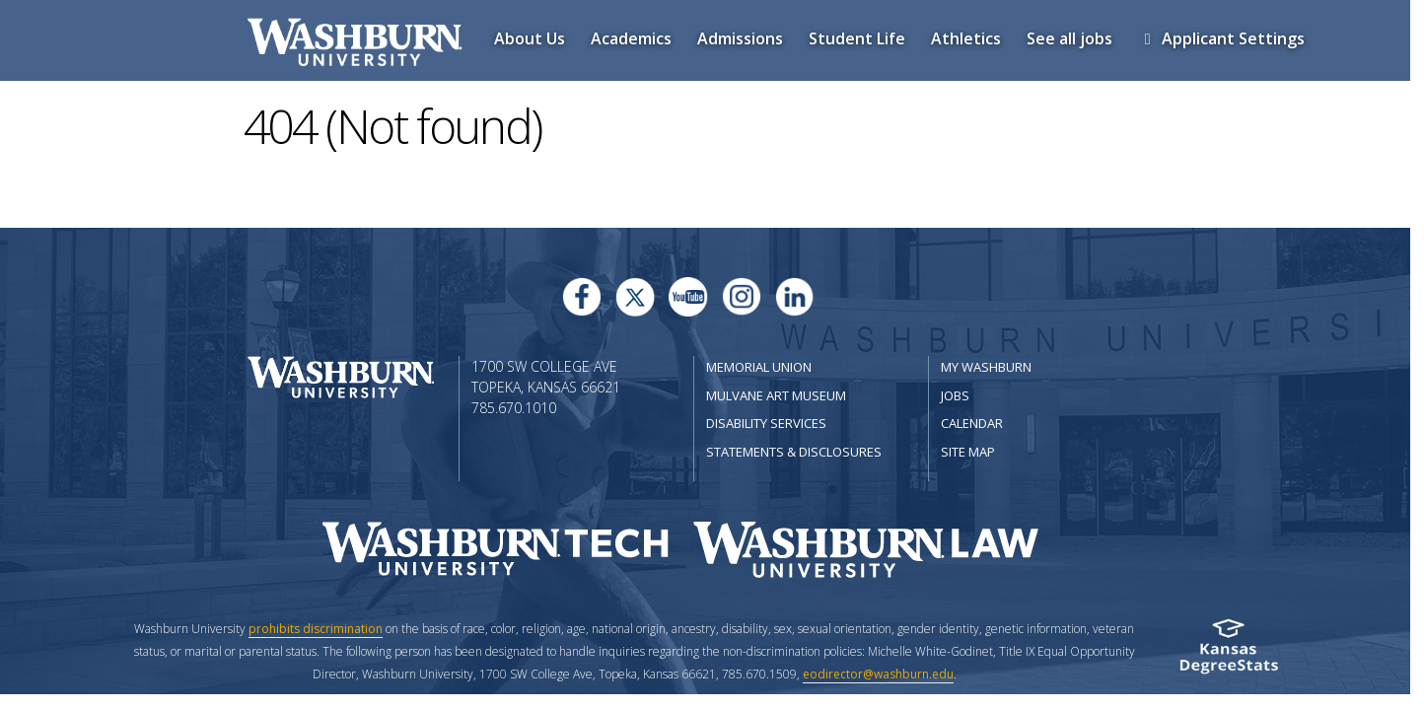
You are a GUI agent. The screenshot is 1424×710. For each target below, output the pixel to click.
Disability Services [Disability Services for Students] (766, 423)
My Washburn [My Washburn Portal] (986, 367)
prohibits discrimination (316, 628)
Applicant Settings (1225, 38)
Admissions (744, 38)
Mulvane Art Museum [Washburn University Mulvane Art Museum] (776, 395)
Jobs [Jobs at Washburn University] (955, 395)
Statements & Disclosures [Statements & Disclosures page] (794, 452)
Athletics (970, 38)
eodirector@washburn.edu (878, 674)
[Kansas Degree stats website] (1229, 652)
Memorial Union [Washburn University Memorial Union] (759, 367)
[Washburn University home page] (340, 375)
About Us (533, 38)
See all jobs (1073, 38)
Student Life (861, 38)
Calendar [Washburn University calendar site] (972, 423)
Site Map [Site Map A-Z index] (968, 452)
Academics (635, 38)
